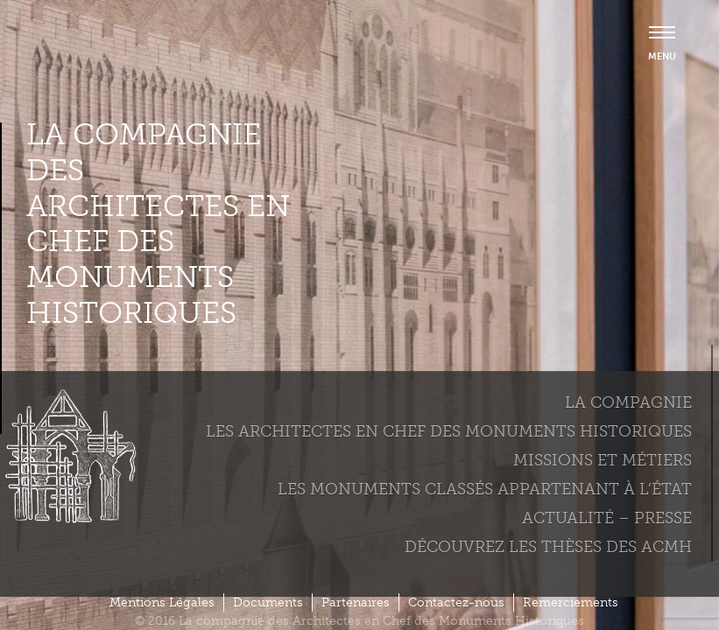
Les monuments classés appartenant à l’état (485, 489)
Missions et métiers (602, 460)
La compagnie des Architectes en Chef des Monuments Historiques (158, 224)
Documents (268, 602)
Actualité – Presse (607, 518)
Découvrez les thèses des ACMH (548, 546)
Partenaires (355, 602)
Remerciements (570, 602)
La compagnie (628, 402)
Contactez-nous (456, 602)
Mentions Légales (162, 602)
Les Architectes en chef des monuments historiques (449, 431)
